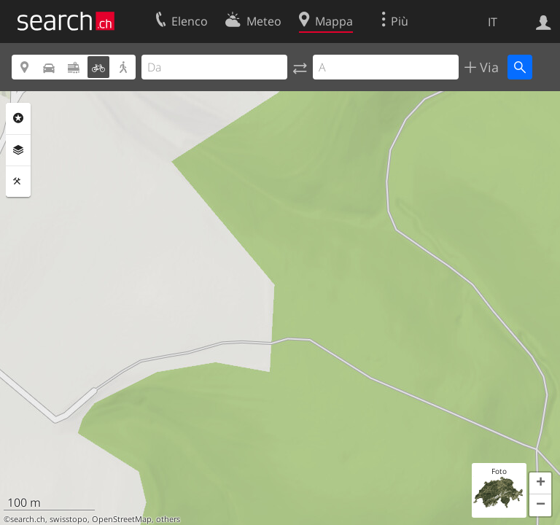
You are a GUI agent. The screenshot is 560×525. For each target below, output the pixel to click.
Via (487, 67)
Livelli (18, 150)
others (168, 519)
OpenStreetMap (122, 519)
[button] (540, 483)
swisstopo (69, 519)
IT (492, 22)
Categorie (18, 118)
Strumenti (18, 181)
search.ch (27, 519)
